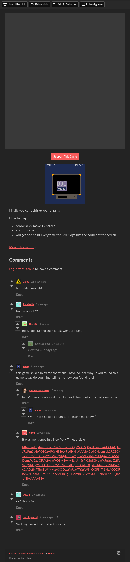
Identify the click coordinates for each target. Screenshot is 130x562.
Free (29, 557)
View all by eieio (26, 553)
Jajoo (26, 281)
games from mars (39, 390)
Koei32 (33, 324)
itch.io (12, 553)
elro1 (32, 432)
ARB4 (26, 494)
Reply (19, 294)
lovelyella (28, 304)
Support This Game (65, 156)
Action (21, 557)
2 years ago (37, 366)
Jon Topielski (30, 517)
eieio (26, 366)
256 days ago (38, 281)
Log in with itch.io (21, 269)
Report (41, 553)
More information (23, 247)
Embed (51, 553)
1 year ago (42, 304)
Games (12, 557)
